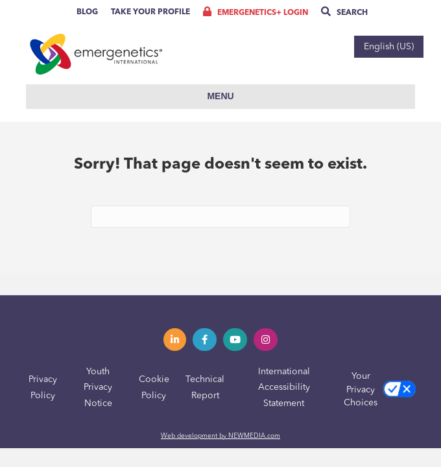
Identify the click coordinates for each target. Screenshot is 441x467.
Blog (87, 12)
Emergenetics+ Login (255, 13)
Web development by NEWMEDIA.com (220, 436)
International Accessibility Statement (284, 387)
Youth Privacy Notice (98, 387)
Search (344, 13)
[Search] (220, 217)
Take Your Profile (150, 12)
